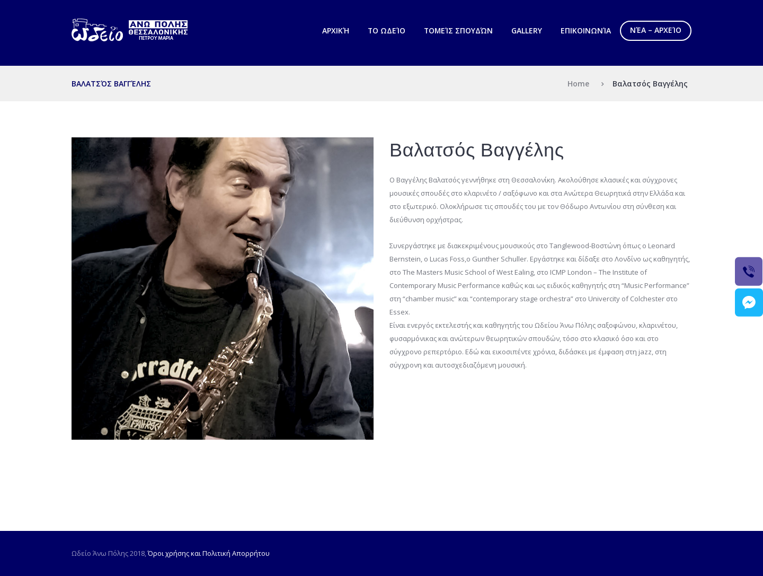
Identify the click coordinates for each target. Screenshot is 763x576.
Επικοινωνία (586, 30)
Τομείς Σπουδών (458, 30)
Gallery (526, 30)
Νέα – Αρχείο (655, 30)
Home (578, 83)
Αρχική (335, 30)
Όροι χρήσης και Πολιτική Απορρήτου (209, 553)
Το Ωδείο (386, 30)
